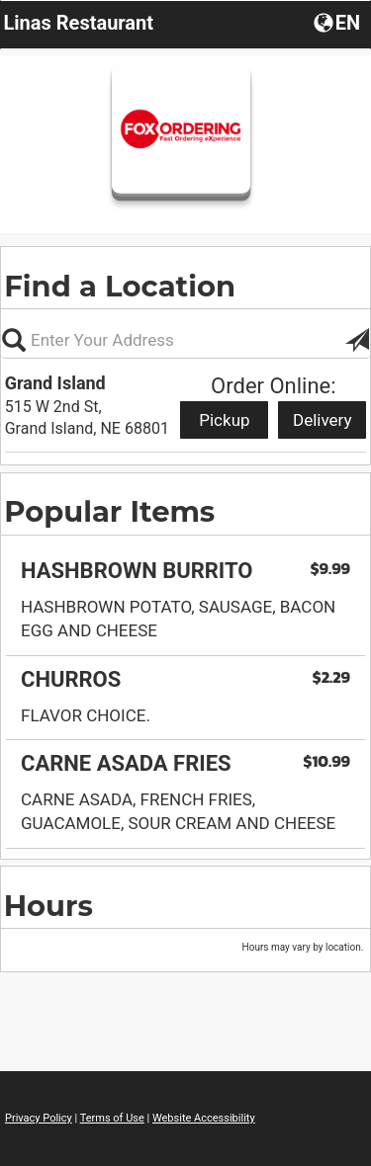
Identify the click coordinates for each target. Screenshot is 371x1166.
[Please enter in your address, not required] (185, 340)
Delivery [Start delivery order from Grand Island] (322, 420)
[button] (339, 22)
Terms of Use (112, 1118)
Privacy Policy (38, 1118)
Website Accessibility (203, 1118)
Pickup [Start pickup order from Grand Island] (224, 420)
